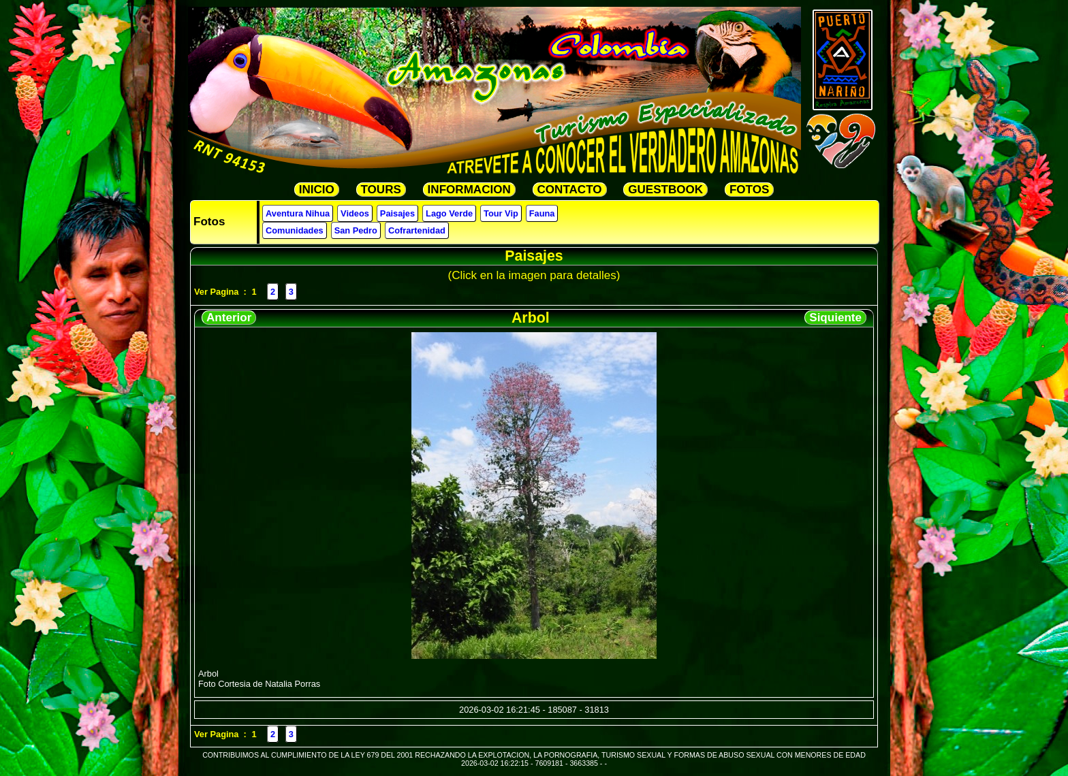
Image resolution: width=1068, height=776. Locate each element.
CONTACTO (569, 189)
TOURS (381, 189)
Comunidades (295, 230)
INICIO (316, 189)
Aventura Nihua (298, 213)
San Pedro (355, 230)
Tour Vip (501, 213)
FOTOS (749, 189)
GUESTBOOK (665, 189)
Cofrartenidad (416, 230)
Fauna (542, 213)
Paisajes (397, 213)
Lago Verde (449, 213)
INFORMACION (469, 189)
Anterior (228, 317)
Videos (355, 213)
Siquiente (835, 317)
